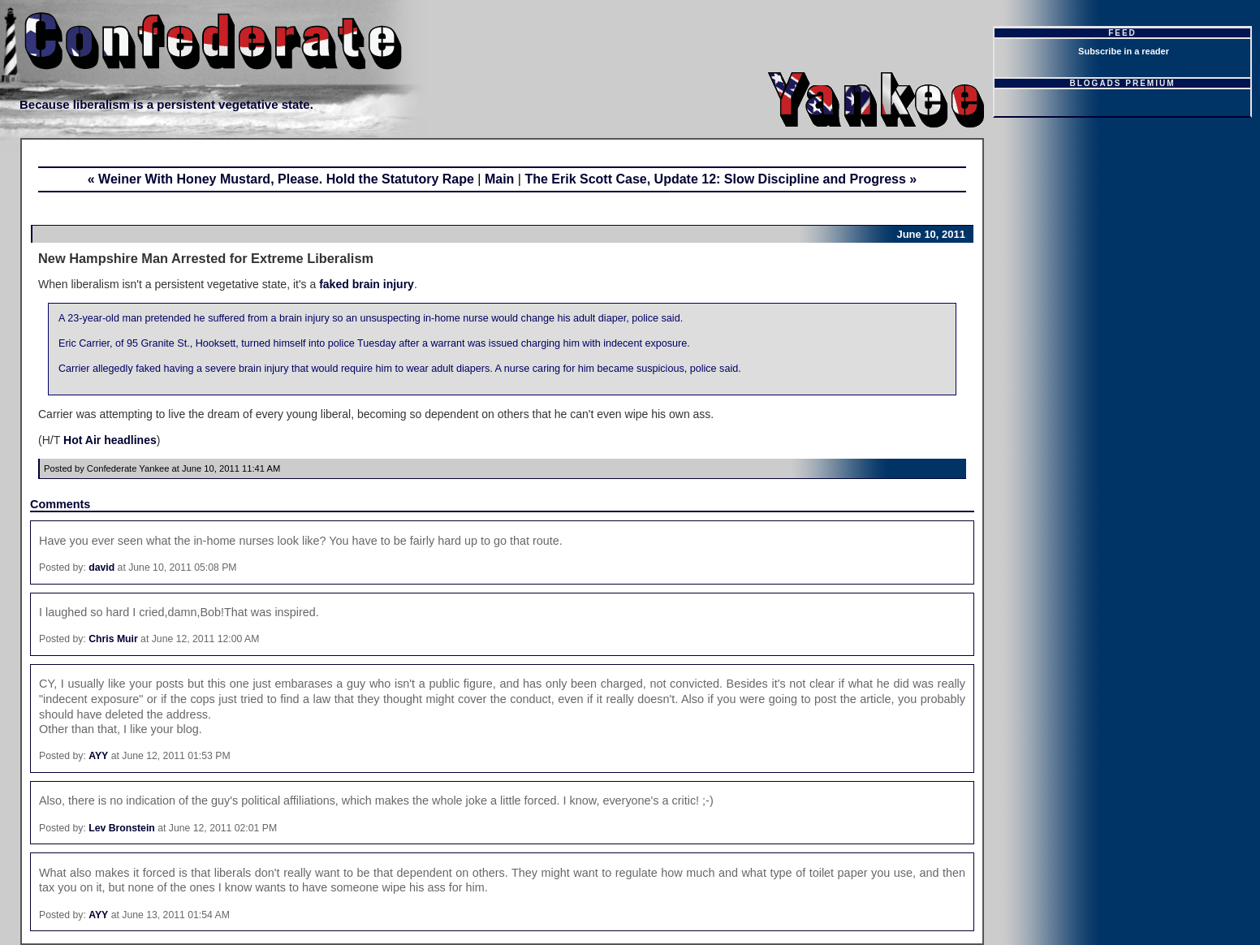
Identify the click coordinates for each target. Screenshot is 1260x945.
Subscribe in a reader (1123, 51)
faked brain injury (366, 284)
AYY (98, 756)
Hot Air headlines (108, 440)
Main (499, 179)
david (101, 567)
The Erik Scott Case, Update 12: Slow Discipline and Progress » (720, 179)
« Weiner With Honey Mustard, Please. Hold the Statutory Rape (281, 179)
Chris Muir (113, 639)
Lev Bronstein (121, 828)
